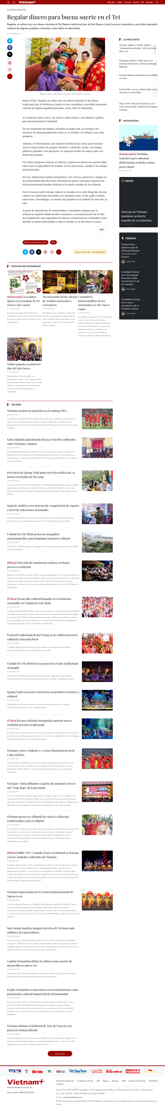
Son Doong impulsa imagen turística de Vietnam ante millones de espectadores (41, 930)
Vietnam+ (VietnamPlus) (27, 2)
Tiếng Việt (111, 2)
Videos (129, 180)
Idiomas (115, 1080)
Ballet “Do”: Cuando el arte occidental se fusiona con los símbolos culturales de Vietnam (43, 855)
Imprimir (10, 63)
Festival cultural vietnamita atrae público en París (138, 77)
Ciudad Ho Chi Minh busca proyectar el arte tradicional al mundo (42, 665)
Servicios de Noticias (137, 1080)
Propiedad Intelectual (65, 1080)
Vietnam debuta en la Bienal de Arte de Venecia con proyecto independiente (39, 1028)
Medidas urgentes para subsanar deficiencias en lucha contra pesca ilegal (137, 160)
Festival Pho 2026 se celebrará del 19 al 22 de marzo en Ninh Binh (138, 91)
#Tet (53, 242)
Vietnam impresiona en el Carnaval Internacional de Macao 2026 (40, 894)
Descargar (60, 1053)
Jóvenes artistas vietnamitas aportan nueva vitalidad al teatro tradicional (39, 723)
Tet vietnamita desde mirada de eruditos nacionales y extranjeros (60, 301)
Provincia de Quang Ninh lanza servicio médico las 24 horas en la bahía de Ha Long (41, 475)
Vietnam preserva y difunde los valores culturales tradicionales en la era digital (38, 819)
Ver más (16, 404)
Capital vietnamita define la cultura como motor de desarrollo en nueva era (39, 963)
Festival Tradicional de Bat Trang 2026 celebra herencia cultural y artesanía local (42, 637)
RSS (98, 1080)
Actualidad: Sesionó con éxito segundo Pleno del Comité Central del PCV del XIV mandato (130, 278)
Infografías (131, 120)
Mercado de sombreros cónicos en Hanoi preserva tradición (38, 565)
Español (136, 2)
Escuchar (131, 261)
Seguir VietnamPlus (83, 252)
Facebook (10, 47)
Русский (149, 2)
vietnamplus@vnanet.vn (73, 1097)
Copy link (10, 69)
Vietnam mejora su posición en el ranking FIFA (37, 411)
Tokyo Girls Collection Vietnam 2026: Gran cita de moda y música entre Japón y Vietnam (138, 106)
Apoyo (106, 1080)
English (119, 2)
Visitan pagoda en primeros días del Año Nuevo (24, 366)
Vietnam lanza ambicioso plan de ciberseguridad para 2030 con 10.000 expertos (130, 250)
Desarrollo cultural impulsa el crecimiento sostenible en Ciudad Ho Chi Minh (39, 601)
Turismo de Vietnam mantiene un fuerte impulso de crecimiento (136, 216)
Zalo (10, 41)
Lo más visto (131, 39)
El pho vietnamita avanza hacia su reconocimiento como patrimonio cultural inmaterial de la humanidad (43, 992)
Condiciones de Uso (85, 1080)
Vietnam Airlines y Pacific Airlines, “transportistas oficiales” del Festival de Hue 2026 (137, 48)
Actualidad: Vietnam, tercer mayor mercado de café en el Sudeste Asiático (130, 304)
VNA (124, 1080)
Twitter (10, 54)
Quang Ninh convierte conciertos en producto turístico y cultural (43, 694)
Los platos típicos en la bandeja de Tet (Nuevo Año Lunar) (23, 301)
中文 (142, 2)
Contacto (60, 1084)
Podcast (131, 238)
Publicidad (153, 1080)
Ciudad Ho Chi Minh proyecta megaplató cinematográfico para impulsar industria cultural (38, 536)
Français (127, 2)
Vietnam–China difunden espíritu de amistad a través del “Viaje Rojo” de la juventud (41, 786)
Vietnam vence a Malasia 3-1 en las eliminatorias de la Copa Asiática (41, 752)
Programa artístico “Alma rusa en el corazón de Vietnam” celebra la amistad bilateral (137, 63)
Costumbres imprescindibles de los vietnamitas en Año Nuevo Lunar (94, 303)
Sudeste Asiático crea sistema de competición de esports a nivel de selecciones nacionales (43, 508)
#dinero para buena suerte (35, 242)
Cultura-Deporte (16, 9)
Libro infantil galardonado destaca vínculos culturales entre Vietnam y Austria (41, 441)
